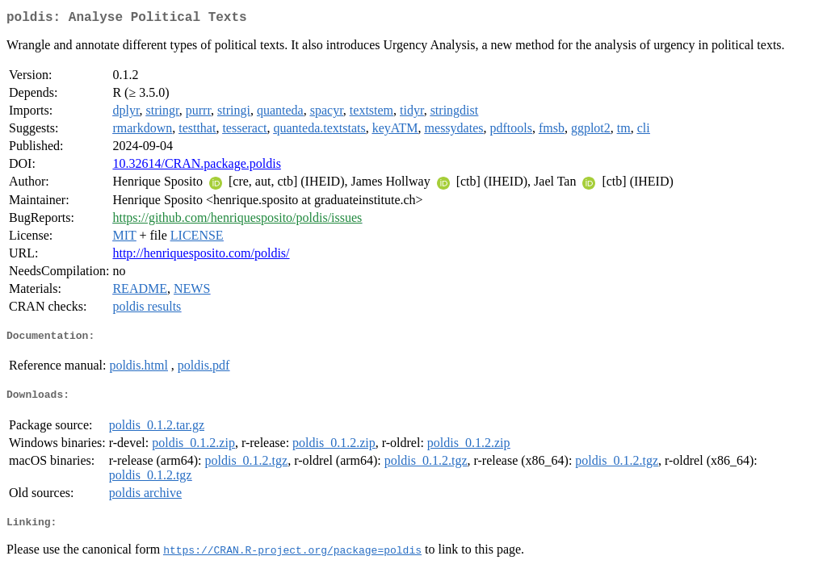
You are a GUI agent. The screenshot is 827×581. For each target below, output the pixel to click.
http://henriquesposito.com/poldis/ (200, 256)
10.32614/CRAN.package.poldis (196, 166)
